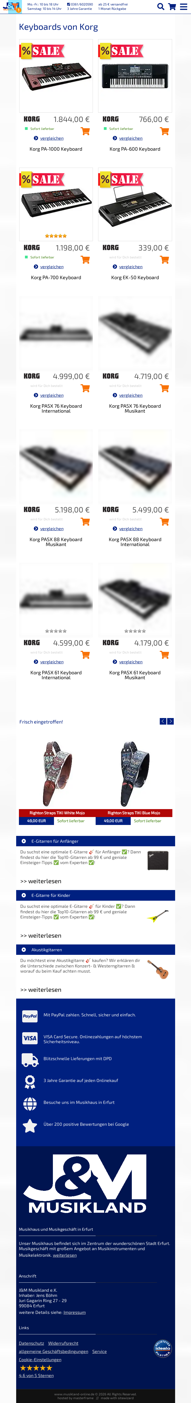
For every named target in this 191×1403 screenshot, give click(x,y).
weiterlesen (65, 1255)
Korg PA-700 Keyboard (56, 277)
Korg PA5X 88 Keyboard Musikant (56, 541)
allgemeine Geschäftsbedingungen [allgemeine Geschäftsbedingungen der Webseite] (53, 1351)
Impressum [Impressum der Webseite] (75, 1312)
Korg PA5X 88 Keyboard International (135, 541)
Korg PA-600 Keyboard (135, 149)
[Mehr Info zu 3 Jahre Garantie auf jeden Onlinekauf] (96, 1083)
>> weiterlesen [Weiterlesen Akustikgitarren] (40, 989)
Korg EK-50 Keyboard (135, 277)
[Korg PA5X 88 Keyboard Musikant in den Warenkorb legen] (84, 523)
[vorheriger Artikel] (163, 721)
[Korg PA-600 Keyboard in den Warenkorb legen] (163, 133)
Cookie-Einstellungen (40, 1359)
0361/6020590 (80, 4)
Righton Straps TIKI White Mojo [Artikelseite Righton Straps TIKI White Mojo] (57, 812)
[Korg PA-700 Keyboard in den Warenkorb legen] (84, 261)
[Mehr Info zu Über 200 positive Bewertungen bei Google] (96, 1127)
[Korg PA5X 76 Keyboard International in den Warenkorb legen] (84, 390)
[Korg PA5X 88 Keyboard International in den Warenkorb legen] (163, 523)
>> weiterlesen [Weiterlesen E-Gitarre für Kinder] (40, 935)
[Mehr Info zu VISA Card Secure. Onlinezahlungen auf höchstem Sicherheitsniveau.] (96, 1039)
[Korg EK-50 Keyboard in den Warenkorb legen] (163, 261)
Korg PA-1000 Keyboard (56, 149)
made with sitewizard (117, 1398)
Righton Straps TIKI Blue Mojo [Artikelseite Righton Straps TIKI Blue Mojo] (134, 812)
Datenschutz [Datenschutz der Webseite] (31, 1343)
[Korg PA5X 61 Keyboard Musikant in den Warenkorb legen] (163, 656)
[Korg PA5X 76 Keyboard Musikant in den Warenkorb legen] (163, 390)
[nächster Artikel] (170, 721)
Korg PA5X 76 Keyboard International (56, 408)
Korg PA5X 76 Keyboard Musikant (135, 408)
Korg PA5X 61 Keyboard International (56, 674)
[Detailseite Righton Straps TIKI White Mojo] (57, 773)
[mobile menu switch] (184, 5)
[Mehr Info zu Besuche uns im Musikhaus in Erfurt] (96, 1105)
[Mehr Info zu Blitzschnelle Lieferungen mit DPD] (96, 1061)
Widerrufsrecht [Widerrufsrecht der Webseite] (63, 1343)
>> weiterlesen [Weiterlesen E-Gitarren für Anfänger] (40, 881)
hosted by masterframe (75, 1398)
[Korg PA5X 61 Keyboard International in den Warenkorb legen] (84, 656)
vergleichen (49, 138)
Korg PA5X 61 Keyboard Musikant (135, 674)
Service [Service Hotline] (99, 1351)
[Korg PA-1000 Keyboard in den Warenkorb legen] (84, 133)
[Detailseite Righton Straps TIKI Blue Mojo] (134, 773)
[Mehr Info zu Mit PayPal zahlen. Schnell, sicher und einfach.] (96, 1018)
